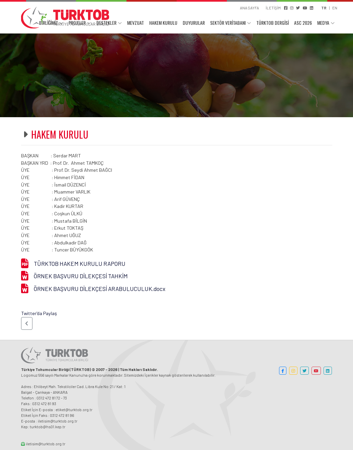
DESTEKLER (106, 22)
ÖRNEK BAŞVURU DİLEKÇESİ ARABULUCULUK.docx (99, 288)
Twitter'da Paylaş (39, 313)
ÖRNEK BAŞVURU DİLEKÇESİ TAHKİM (81, 276)
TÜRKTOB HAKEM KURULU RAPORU (79, 263)
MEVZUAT (135, 22)
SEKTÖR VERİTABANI (228, 22)
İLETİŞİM (273, 7)
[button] (26, 323)
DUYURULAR (194, 22)
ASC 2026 (303, 22)
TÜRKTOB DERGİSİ (272, 22)
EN (334, 7)
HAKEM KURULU (163, 22)
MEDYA (323, 22)
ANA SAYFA (249, 7)
